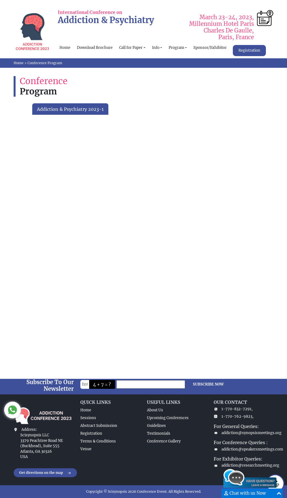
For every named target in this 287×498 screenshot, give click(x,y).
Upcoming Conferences (168, 418)
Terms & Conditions (98, 441)
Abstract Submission (98, 425)
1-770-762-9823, (233, 416)
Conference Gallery (164, 441)
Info (155, 47)
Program (176, 47)
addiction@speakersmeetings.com (244, 449)
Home (64, 47)
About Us (155, 410)
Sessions (88, 418)
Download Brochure (95, 47)
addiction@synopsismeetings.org (244, 433)
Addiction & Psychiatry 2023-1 (70, 109)
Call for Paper (131, 47)
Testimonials (158, 433)
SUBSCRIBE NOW (208, 384)
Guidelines (156, 425)
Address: (29, 429)
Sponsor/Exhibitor (210, 47)
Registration (249, 50)
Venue (85, 449)
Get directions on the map (45, 473)
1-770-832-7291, (233, 409)
